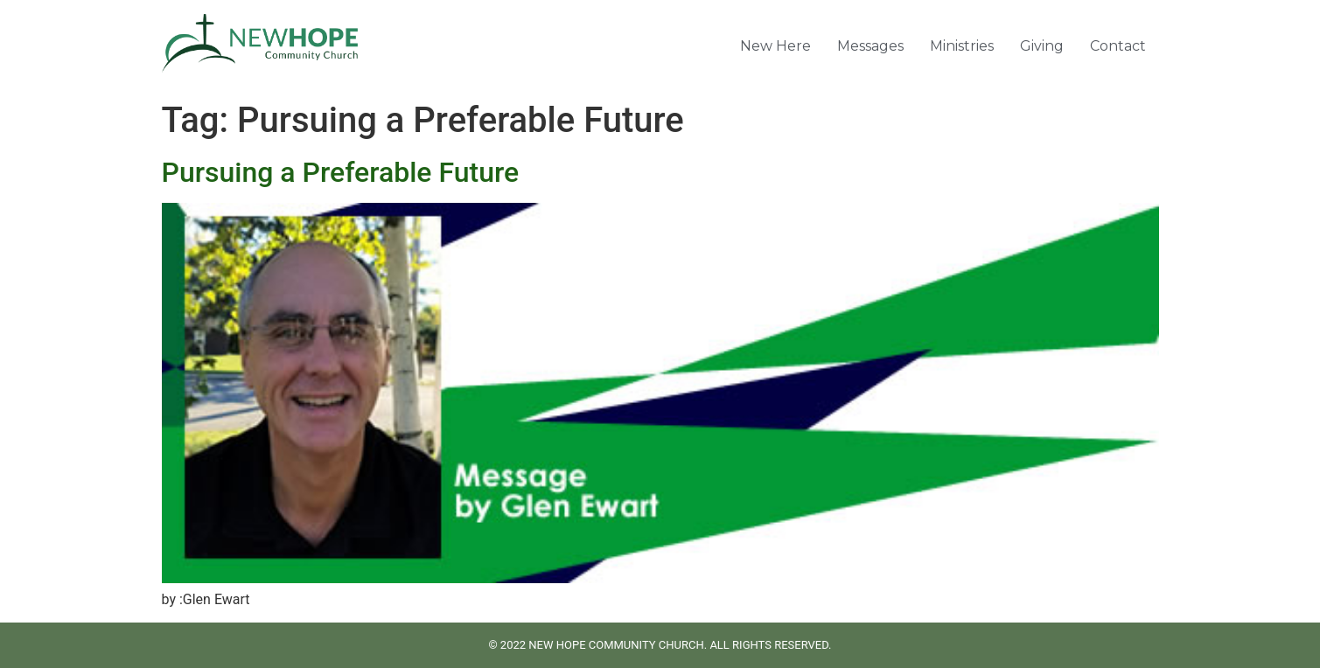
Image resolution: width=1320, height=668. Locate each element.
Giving (1042, 46)
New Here (775, 46)
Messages (870, 46)
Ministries (962, 46)
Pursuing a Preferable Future (341, 172)
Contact (1118, 46)
